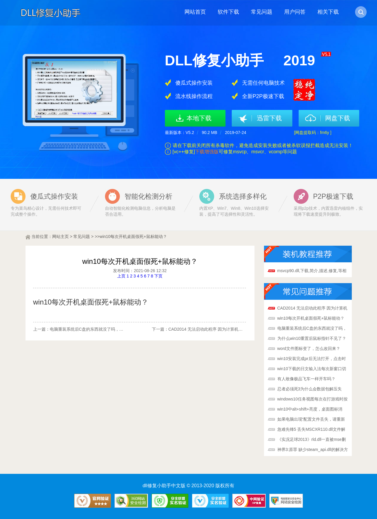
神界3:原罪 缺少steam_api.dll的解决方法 (312, 450)
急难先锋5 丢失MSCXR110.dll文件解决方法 (311, 430)
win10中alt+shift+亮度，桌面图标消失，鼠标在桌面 (309, 410)
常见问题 (261, 12)
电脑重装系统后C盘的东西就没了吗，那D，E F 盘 (96, 329)
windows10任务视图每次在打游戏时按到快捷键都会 (312, 400)
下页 (158, 276)
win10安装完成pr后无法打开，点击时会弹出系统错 (311, 359)
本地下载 (199, 118)
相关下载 (328, 12)
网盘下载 (337, 118)
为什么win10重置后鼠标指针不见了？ (311, 338)
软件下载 (228, 12)
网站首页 (195, 12)
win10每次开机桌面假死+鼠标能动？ (311, 318)
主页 (65, 236)
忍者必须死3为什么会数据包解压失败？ (309, 389)
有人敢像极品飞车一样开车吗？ (306, 378)
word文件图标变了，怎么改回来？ (308, 348)
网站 (56, 236)
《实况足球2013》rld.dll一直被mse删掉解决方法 (311, 440)
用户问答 (295, 12)
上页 (121, 276)
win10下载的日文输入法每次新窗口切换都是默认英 (311, 369)
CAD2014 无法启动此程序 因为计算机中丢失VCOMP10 (219, 329)
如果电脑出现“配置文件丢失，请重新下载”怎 (311, 420)
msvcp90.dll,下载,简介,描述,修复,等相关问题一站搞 (311, 271)
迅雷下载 (269, 118)
